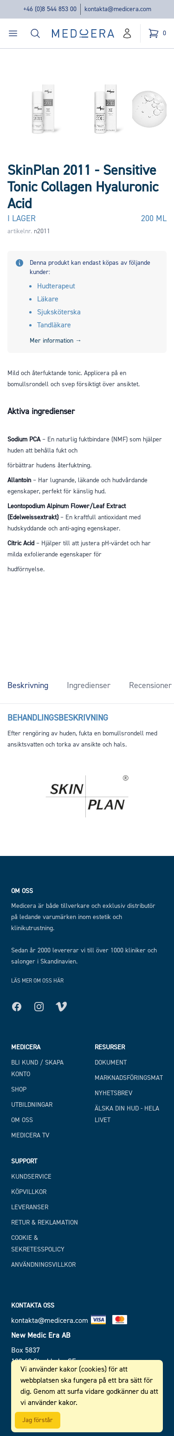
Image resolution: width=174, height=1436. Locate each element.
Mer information (56, 340)
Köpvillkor (28, 1191)
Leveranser (29, 1207)
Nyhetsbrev (113, 1093)
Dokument (111, 1062)
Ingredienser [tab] (88, 685)
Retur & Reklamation (44, 1222)
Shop (18, 1089)
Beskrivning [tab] (27, 685)
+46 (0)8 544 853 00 (50, 9)
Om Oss (22, 1120)
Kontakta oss (32, 1305)
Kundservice (31, 1176)
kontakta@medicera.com (117, 9)
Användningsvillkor (43, 1264)
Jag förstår (37, 1420)
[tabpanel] (87, 727)
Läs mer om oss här (37, 980)
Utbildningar (31, 1104)
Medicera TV (30, 1135)
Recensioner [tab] (150, 685)
